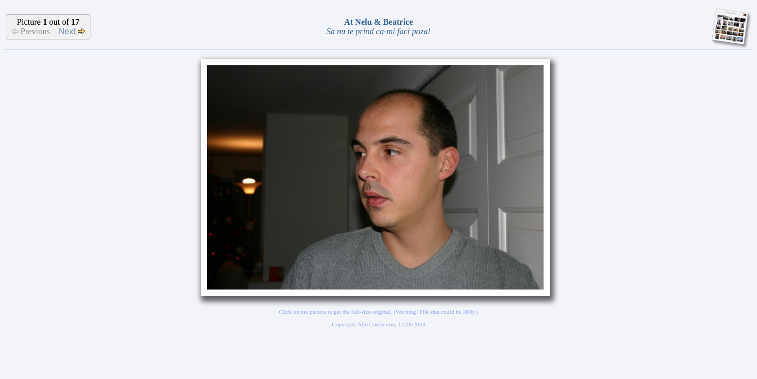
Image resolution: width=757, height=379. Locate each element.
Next (71, 31)
